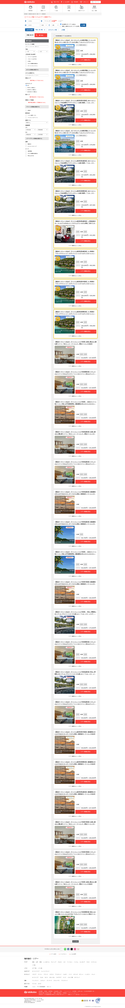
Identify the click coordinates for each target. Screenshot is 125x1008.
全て (28, 85)
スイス (64, 977)
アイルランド (58, 974)
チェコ (93, 974)
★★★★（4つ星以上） (32, 89)
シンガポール (46, 962)
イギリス (51, 974)
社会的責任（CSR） (58, 991)
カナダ (39, 983)
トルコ (33, 986)
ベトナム (76, 962)
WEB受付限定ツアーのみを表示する (62, 35)
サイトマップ (84, 994)
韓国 (33, 962)
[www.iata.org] (93, 1000)
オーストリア (35, 977)
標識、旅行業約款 (57, 993)
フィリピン (69, 962)
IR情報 (45, 991)
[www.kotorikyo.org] (85, 1000)
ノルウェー (42, 980)
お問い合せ (80, 991)
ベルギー (65, 974)
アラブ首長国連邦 (41, 986)
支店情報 (74, 991)
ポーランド (77, 977)
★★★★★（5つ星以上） (32, 91)
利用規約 (65, 993)
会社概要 (41, 991)
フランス (46, 974)
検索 (83, 25)
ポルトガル (52, 977)
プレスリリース (67, 991)
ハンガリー (87, 974)
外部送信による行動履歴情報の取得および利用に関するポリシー (52, 994)
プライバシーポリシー (73, 993)
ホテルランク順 (52, 29)
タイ (65, 962)
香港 (41, 962)
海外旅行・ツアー (31, 959)
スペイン (40, 974)
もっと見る (75, 941)
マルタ (41, 977)
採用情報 (50, 991)
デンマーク (49, 980)
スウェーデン (57, 980)
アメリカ (34, 983)
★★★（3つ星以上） (31, 87)
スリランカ (93, 962)
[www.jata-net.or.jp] (90, 1000)
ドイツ (70, 974)
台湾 (37, 962)
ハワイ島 (40, 968)
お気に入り (84, 2)
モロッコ (49, 986)
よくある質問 (65, 2)
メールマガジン (63, 954)
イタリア (34, 974)
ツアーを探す (53, 954)
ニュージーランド (45, 971)
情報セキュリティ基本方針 (74, 994)
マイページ (96, 2)
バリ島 (33, 965)
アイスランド (64, 980)
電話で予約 (55, 2)
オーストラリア (35, 971)
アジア (25, 962)
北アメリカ (26, 983)
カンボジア (82, 962)
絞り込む (41, 35)
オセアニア (26, 971)
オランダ (75, 974)
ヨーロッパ (26, 974)
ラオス (88, 962)
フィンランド (35, 980)
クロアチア (58, 977)
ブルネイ (60, 962)
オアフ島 (34, 968)
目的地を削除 (61, 21)
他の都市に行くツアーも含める (68, 24)
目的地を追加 (55, 21)
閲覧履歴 (74, 2)
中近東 (25, 986)
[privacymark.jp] (98, 1000)
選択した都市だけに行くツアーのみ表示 (69, 26)
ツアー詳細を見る (85, 59)
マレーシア (53, 962)
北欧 (25, 980)
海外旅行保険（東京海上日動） (45, 993)
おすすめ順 (30, 29)
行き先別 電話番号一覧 (89, 991)
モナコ (46, 977)
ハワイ (25, 968)
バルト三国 (70, 977)
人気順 (63, 29)
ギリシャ (81, 974)
